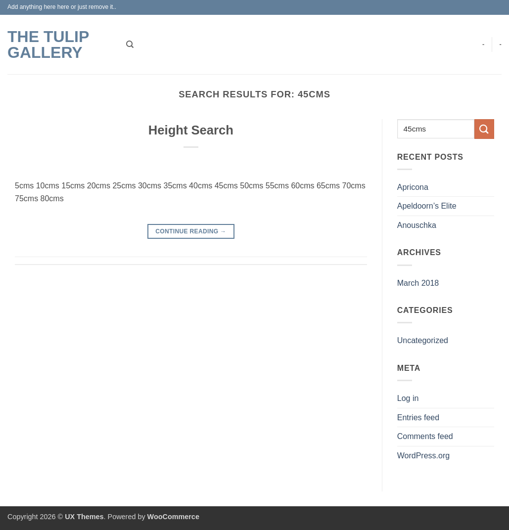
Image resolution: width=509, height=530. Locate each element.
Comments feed (425, 436)
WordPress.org (423, 455)
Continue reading (190, 231)
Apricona (412, 187)
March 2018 (418, 283)
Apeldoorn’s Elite (427, 206)
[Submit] (484, 128)
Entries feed (418, 417)
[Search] (130, 44)
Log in (408, 398)
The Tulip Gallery (48, 44)
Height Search (190, 130)
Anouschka (416, 225)
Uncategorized (422, 340)
